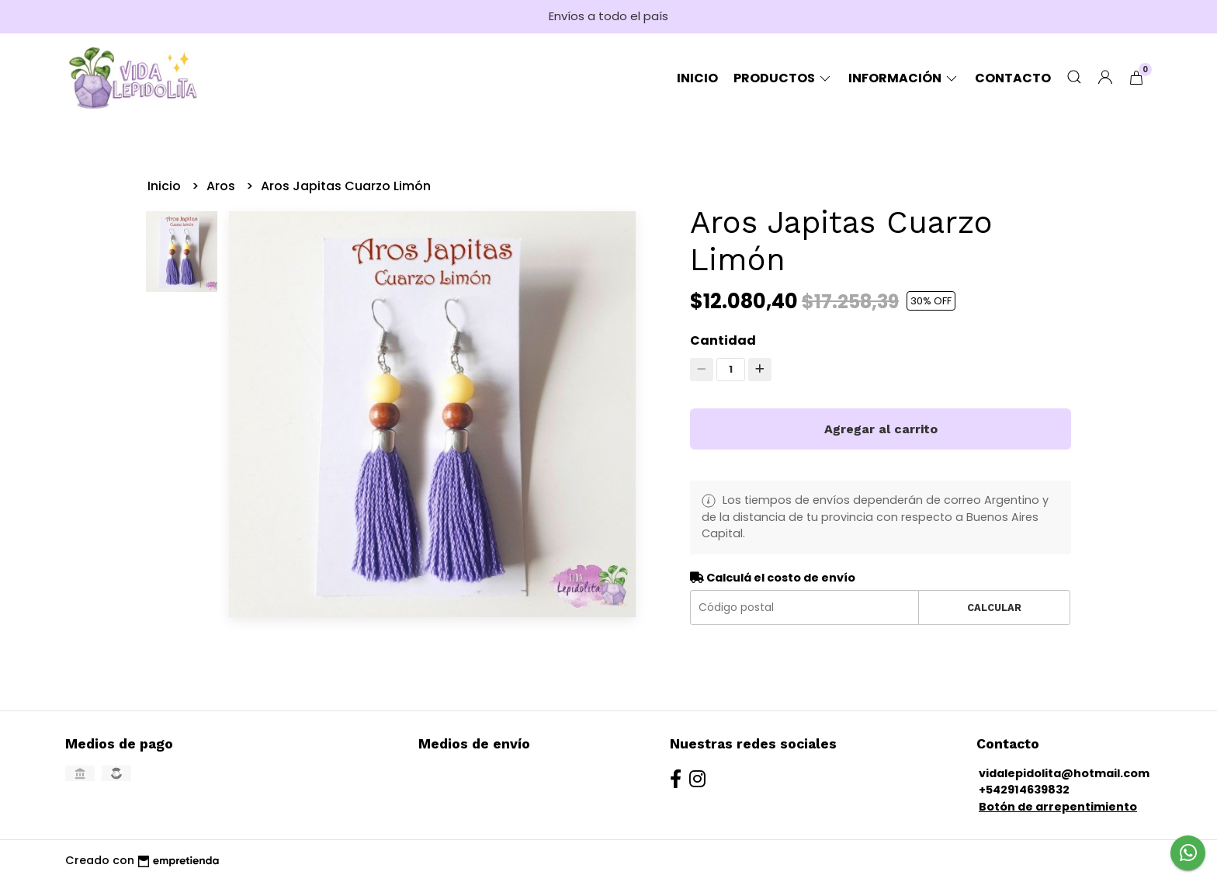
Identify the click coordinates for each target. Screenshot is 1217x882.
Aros (222, 186)
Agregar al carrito (881, 429)
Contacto (1013, 78)
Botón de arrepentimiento (1058, 806)
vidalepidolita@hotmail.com (1064, 773)
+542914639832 (1024, 789)
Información (903, 78)
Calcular (994, 607)
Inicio (697, 78)
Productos (783, 78)
